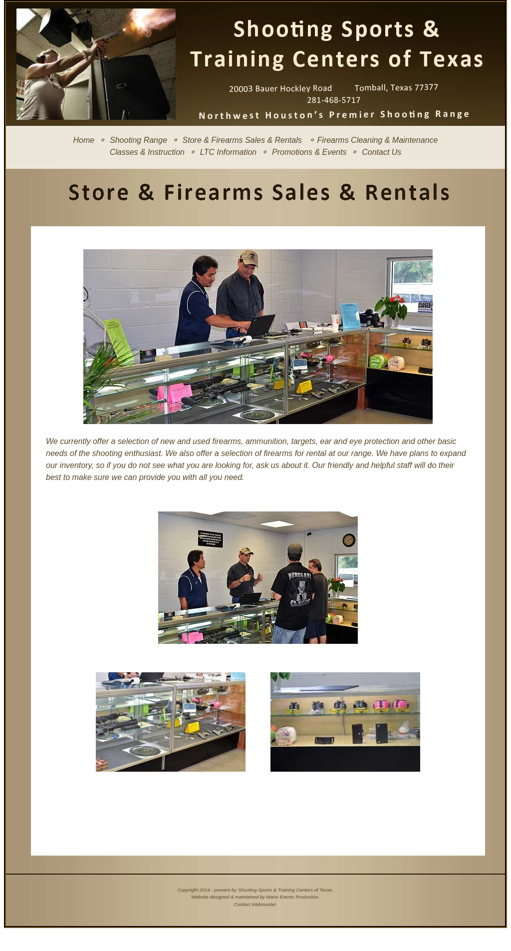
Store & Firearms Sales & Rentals (242, 140)
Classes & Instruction (147, 152)
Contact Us (381, 152)
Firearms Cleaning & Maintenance (377, 140)
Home (84, 140)
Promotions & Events (309, 152)
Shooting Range (138, 140)
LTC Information (228, 152)
